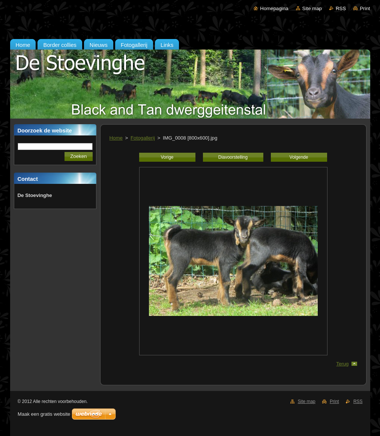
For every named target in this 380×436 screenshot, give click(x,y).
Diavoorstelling (233, 157)
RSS (341, 8)
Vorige (167, 157)
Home (116, 138)
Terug (342, 364)
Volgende (299, 157)
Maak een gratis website (44, 414)
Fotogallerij (143, 138)
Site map (312, 8)
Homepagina (274, 8)
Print (365, 8)
